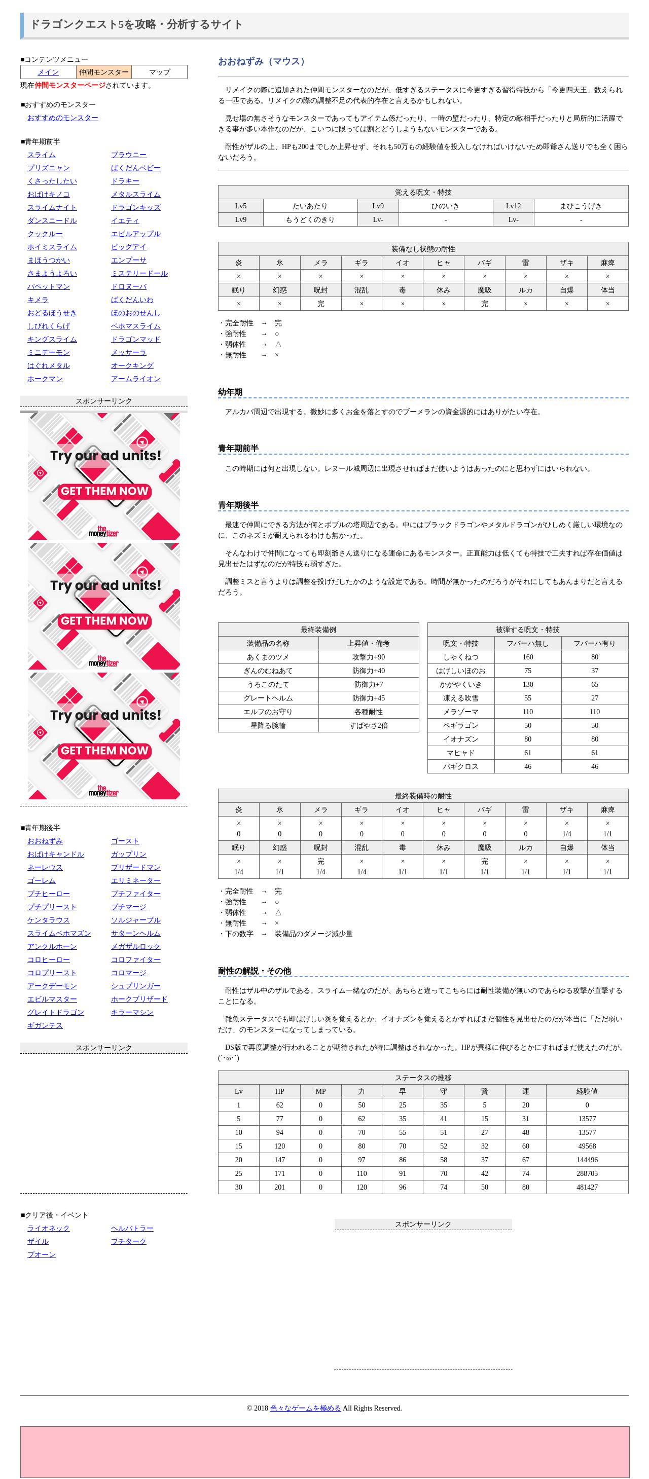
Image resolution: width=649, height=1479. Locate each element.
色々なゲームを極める (305, 1408)
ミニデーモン (48, 352)
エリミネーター (136, 880)
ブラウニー (129, 155)
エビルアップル (136, 234)
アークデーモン (52, 986)
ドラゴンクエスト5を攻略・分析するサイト (136, 24)
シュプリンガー (136, 986)
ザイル (38, 1241)
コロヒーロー (48, 960)
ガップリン (129, 854)
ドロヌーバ (129, 286)
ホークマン (45, 379)
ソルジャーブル (136, 920)
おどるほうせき (52, 313)
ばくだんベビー (136, 168)
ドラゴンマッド (136, 339)
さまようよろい (52, 273)
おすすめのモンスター (62, 118)
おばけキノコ (48, 194)
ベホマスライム (136, 326)
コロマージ (129, 973)
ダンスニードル (52, 221)
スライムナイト (52, 207)
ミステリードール (139, 273)
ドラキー (125, 181)
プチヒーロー (48, 894)
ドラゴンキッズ (136, 207)
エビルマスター (52, 999)
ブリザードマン (136, 867)
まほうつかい (48, 260)
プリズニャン (48, 168)
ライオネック (48, 1228)
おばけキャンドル (55, 854)
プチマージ (129, 907)
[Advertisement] (423, 1299)
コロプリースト (52, 973)
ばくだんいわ (132, 300)
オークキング (132, 365)
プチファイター (136, 894)
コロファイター (136, 960)
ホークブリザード (139, 999)
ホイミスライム (52, 247)
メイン (48, 72)
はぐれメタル (48, 365)
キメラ (38, 300)
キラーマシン (132, 1012)
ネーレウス (45, 867)
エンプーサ (129, 260)
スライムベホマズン (59, 933)
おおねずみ (45, 841)
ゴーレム (41, 880)
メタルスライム (136, 194)
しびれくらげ (48, 326)
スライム (41, 155)
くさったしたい (52, 181)
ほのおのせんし (136, 313)
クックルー (45, 234)
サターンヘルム (136, 933)
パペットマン (48, 286)
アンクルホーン (52, 946)
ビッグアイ (129, 247)
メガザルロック (136, 946)
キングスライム (52, 339)
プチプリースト (52, 907)
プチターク (129, 1241)
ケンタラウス (48, 920)
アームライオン (136, 379)
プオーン (41, 1255)
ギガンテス (45, 1025)
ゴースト (125, 841)
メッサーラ (129, 352)
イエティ (125, 221)
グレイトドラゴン (55, 1012)
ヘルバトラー (132, 1228)
